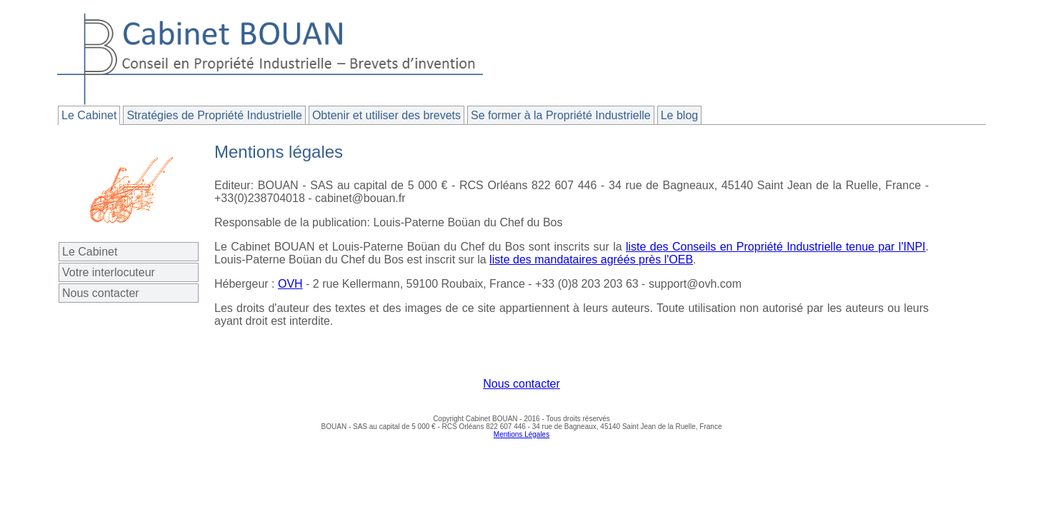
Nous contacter (100, 293)
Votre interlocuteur (108, 272)
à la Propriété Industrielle (561, 115)
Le (88, 115)
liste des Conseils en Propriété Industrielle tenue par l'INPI (776, 247)
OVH (290, 284)
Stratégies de (213, 115)
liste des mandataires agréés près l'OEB (591, 259)
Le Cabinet (89, 252)
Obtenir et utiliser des (386, 115)
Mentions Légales (521, 434)
